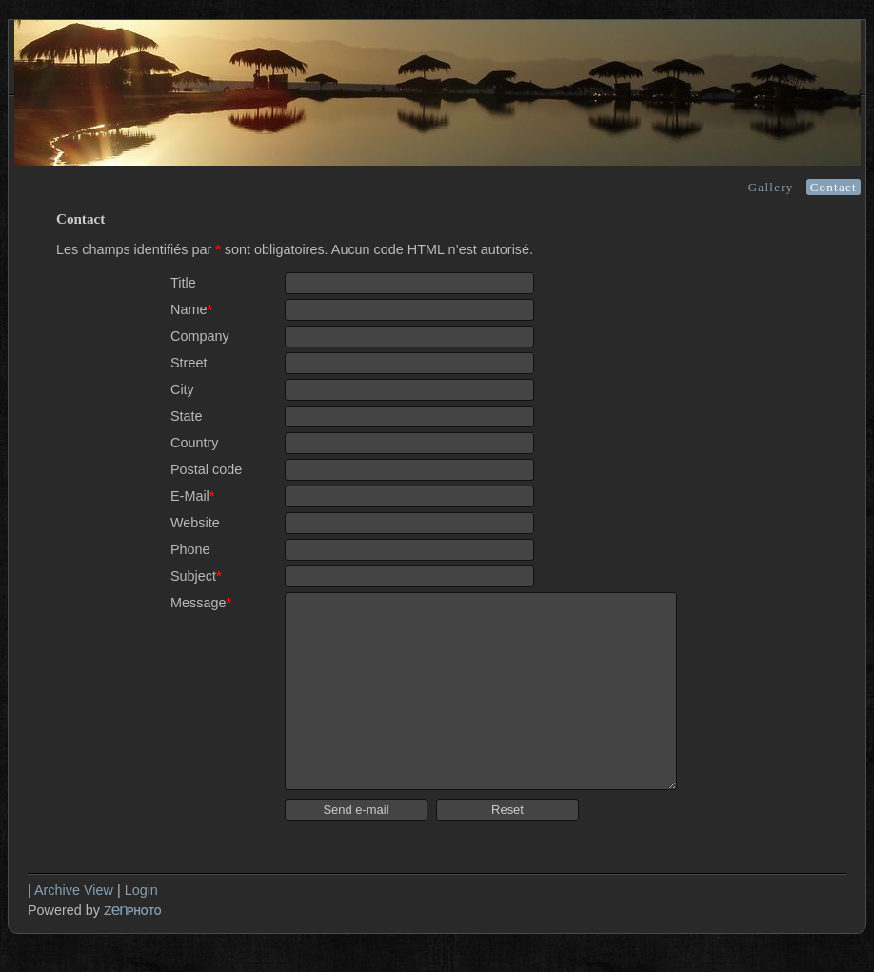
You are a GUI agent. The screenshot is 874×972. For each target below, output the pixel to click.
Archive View (73, 890)
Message (200, 602)
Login (141, 890)
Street (188, 362)
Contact (833, 187)
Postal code (206, 469)
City (182, 389)
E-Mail (192, 496)
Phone (190, 549)
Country (194, 442)
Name (191, 309)
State (186, 416)
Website (195, 522)
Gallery (771, 187)
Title (183, 282)
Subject (196, 576)
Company (199, 336)
